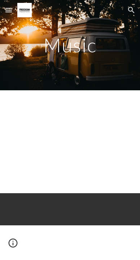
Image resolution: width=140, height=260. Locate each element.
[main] (70, 44)
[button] (8, 10)
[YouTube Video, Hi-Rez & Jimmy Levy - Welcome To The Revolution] (70, 142)
